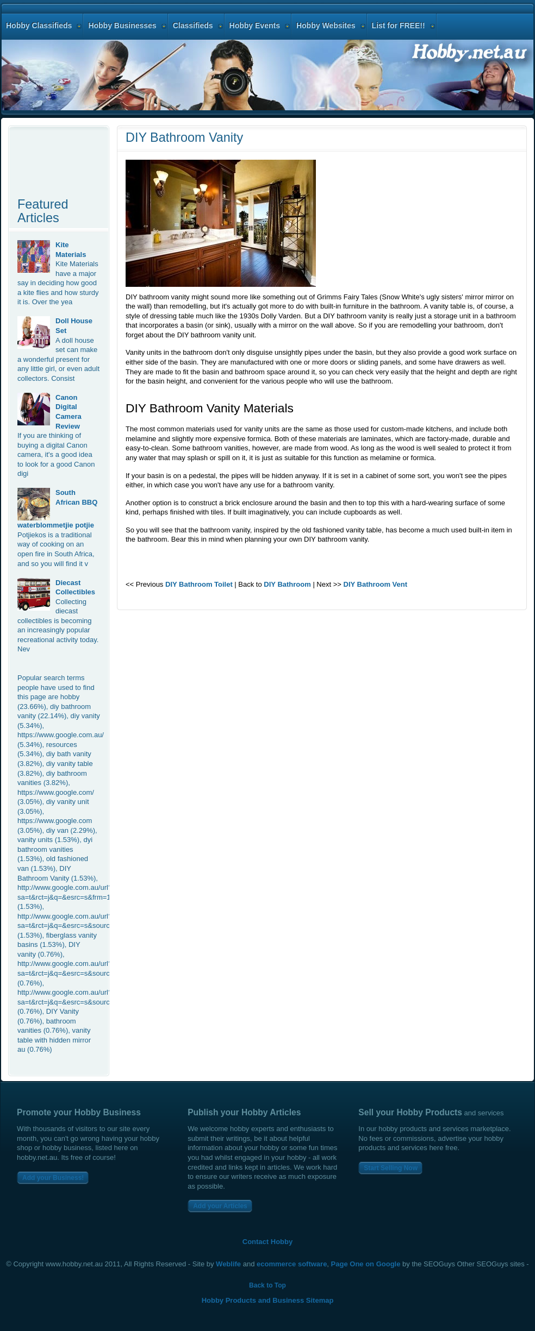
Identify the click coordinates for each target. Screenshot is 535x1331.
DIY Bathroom (287, 584)
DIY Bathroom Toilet (199, 584)
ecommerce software (292, 1264)
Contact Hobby (267, 1242)
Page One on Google (366, 1264)
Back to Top (267, 1285)
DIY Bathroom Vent (376, 584)
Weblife (228, 1264)
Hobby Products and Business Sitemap (268, 1300)
